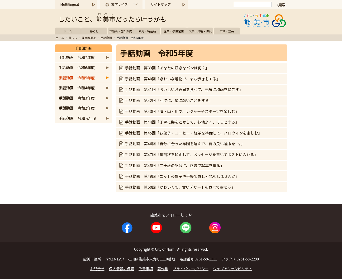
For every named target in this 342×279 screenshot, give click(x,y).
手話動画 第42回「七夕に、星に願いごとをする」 (169, 100)
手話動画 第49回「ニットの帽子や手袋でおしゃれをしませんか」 (182, 176)
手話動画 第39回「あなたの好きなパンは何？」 (167, 68)
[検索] (253, 4)
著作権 (162, 268)
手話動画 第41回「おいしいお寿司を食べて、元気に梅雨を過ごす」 (184, 89)
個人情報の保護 (121, 268)
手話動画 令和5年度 (76, 78)
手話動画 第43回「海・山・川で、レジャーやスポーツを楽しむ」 (182, 111)
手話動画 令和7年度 (76, 57)
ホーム (67, 31)
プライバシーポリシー (191, 268)
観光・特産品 (147, 31)
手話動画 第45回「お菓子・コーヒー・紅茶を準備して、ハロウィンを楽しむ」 (193, 133)
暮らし (94, 31)
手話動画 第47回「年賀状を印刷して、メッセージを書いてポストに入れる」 (191, 154)
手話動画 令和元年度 (77, 118)
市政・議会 (227, 31)
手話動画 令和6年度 (76, 67)
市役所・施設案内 (120, 31)
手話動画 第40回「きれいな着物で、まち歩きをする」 (172, 79)
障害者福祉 (89, 38)
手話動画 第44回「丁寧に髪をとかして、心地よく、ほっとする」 (182, 122)
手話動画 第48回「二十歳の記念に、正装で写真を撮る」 (174, 165)
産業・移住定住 (174, 31)
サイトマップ (161, 4)
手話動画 (106, 38)
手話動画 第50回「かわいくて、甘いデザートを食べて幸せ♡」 (180, 187)
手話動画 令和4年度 (76, 88)
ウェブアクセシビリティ (232, 268)
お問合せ (97, 268)
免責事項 (146, 268)
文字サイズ (119, 4)
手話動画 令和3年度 (76, 98)
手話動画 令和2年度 (76, 108)
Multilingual (69, 4)
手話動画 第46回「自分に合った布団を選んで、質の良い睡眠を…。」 (185, 143)
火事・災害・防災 (200, 31)
